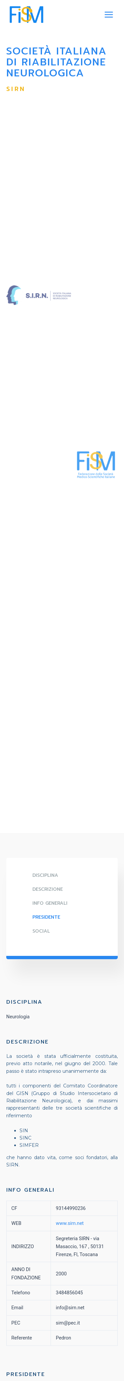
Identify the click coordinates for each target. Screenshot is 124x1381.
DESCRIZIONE (47, 889)
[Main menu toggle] (108, 14)
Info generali (49, 903)
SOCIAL (41, 931)
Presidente (46, 917)
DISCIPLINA (45, 875)
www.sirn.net (70, 1223)
